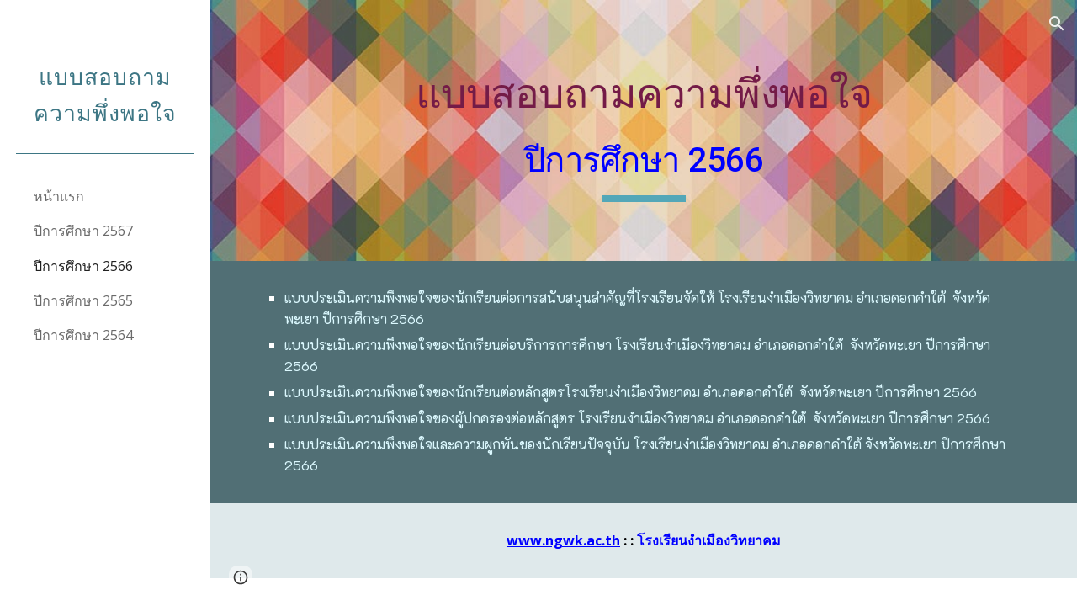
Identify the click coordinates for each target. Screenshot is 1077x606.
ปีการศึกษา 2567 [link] (83, 230)
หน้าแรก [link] (59, 196)
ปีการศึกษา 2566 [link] (83, 266)
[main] (643, 130)
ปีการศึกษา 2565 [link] (83, 300)
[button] (1057, 23)
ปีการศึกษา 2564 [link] (83, 335)
